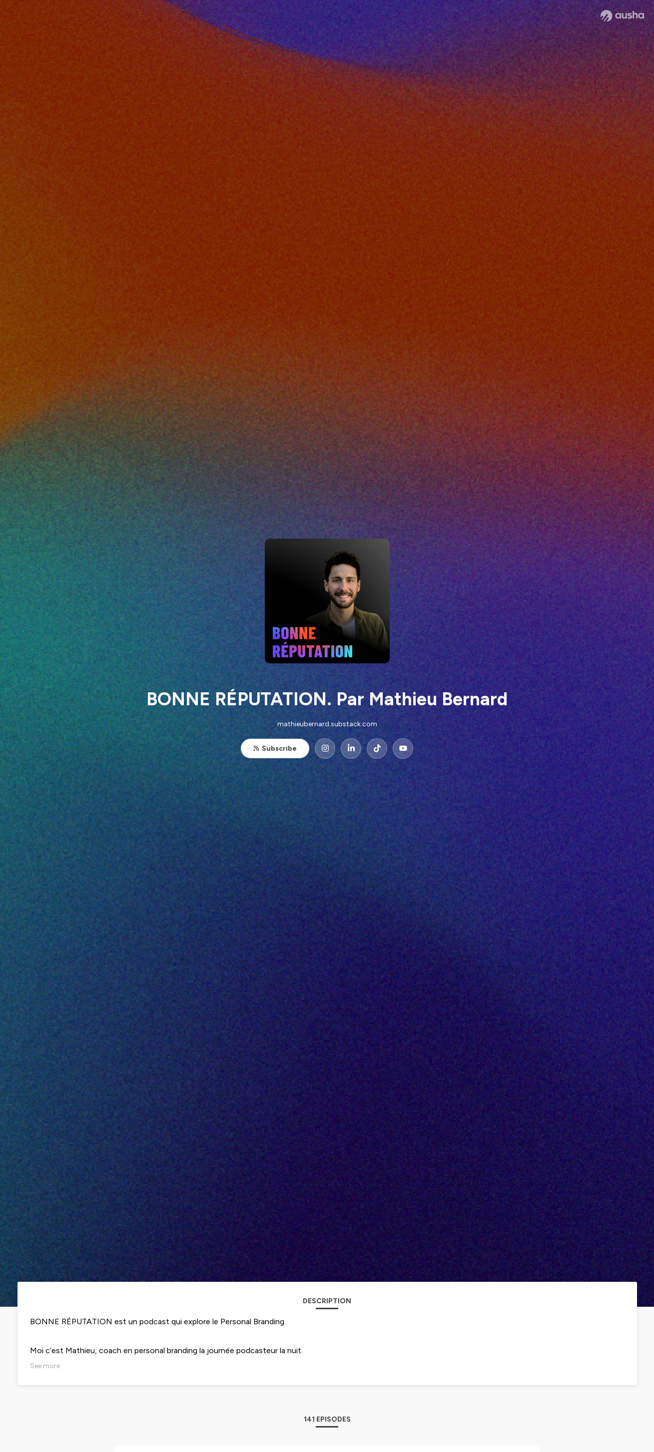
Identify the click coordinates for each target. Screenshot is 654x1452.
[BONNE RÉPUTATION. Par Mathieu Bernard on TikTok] (377, 748)
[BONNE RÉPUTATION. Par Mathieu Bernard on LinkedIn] (351, 748)
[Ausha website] (622, 16)
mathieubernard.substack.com (327, 724)
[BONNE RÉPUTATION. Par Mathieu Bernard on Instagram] (325, 748)
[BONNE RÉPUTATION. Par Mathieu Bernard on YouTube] (403, 748)
